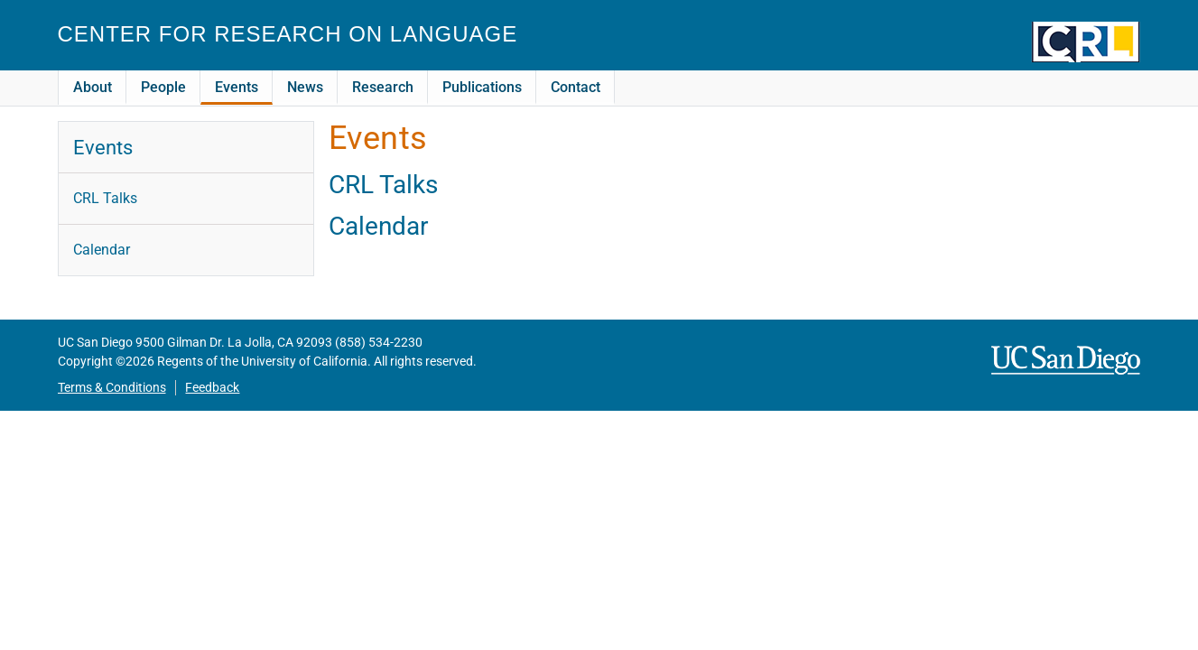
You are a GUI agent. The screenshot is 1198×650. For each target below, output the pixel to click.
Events (236, 87)
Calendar (378, 226)
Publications (482, 87)
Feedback (212, 387)
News (305, 87)
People (163, 87)
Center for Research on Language (288, 34)
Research (382, 87)
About (92, 87)
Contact (575, 87)
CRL (1086, 42)
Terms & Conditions (112, 387)
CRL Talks (383, 185)
